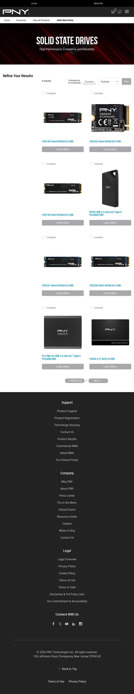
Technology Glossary (67, 425)
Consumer (21, 20)
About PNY (67, 489)
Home (7, 20)
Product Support (67, 411)
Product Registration (67, 418)
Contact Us (67, 432)
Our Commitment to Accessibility (67, 601)
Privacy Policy (67, 566)
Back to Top (69, 669)
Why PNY (67, 482)
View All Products (41, 20)
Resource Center (67, 516)
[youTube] (66, 624)
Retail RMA (67, 453)
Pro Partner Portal (67, 460)
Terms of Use (67, 580)
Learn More (62, 149)
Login (34, 3)
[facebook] (53, 624)
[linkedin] (73, 624)
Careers (67, 523)
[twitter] (60, 624)
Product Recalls (67, 439)
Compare (89, 81)
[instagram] (80, 624)
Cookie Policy (67, 573)
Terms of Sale (67, 587)
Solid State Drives (65, 20)
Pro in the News (67, 503)
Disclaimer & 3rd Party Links (67, 594)
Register (98, 3)
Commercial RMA (67, 446)
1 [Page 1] (86, 381)
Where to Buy (67, 530)
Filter (126, 81)
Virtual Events (67, 509)
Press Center (67, 496)
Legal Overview (67, 559)
